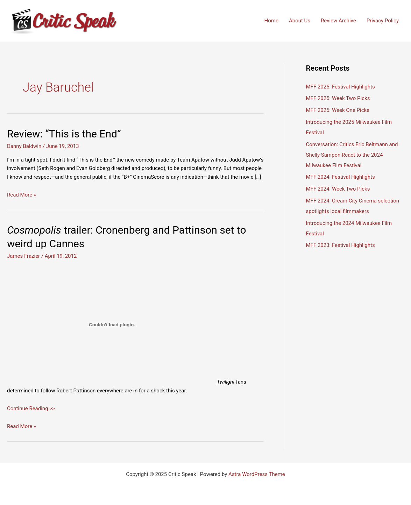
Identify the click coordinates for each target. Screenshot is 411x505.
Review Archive (338, 20)
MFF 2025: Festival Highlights (340, 87)
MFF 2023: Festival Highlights (340, 245)
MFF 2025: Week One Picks (337, 110)
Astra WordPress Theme (256, 474)
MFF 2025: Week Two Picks (338, 98)
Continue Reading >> (31, 408)
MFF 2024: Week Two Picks (338, 189)
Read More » (21, 195)
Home (271, 20)
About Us (299, 20)
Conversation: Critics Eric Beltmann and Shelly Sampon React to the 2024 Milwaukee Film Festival (352, 155)
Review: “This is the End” (64, 134)
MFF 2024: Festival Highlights (340, 177)
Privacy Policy (383, 20)
